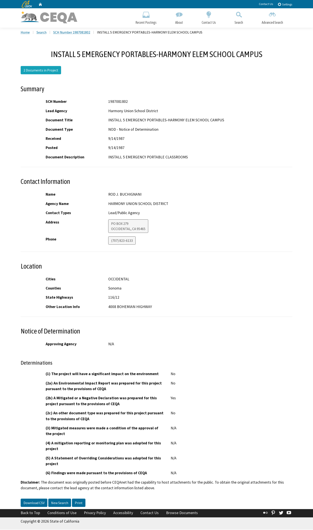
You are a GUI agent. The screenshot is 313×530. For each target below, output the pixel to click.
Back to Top (30, 513)
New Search (59, 503)
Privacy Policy (95, 513)
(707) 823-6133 (122, 241)
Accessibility (123, 513)
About (179, 16)
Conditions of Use (62, 513)
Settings (285, 4)
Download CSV (34, 503)
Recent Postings (146, 16)
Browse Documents (182, 513)
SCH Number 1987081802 (71, 33)
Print (79, 503)
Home (25, 33)
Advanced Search (272, 16)
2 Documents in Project (40, 71)
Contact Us (266, 4)
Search (238, 16)
